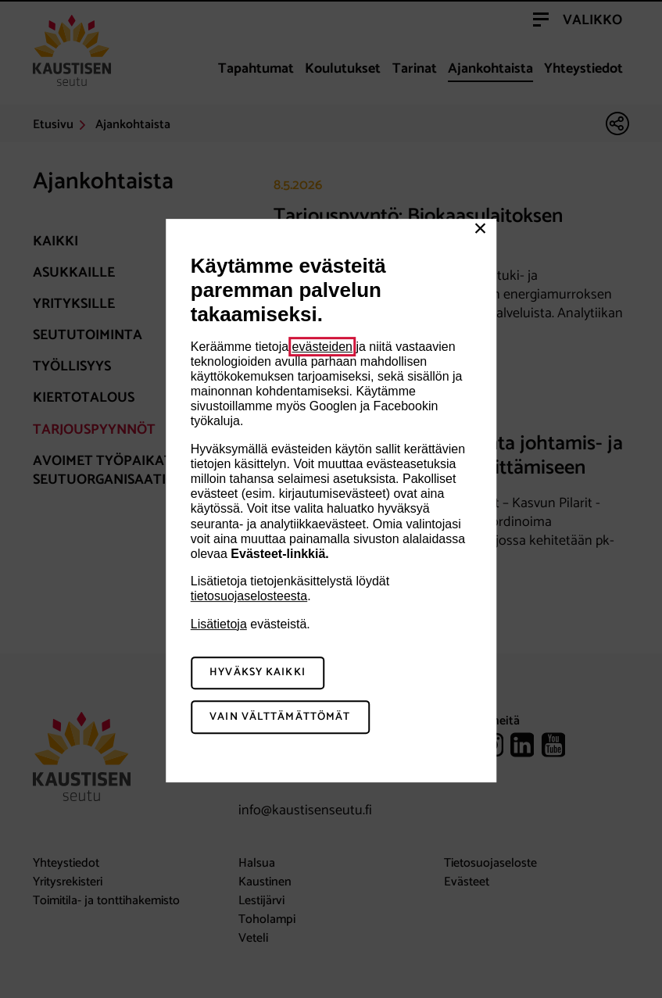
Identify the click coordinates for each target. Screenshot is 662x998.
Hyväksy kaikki (257, 673)
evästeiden (322, 346)
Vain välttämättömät (279, 717)
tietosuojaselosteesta (249, 596)
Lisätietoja (219, 624)
